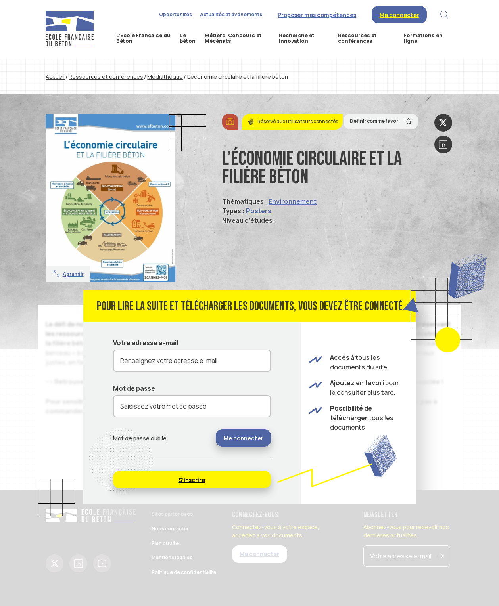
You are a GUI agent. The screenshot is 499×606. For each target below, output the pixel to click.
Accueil (55, 76)
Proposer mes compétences (317, 15)
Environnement (293, 201)
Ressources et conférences (106, 76)
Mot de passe (134, 388)
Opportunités (175, 14)
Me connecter (399, 15)
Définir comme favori (381, 120)
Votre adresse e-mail (145, 342)
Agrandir (68, 273)
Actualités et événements (231, 14)
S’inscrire (191, 480)
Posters (258, 210)
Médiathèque (165, 76)
